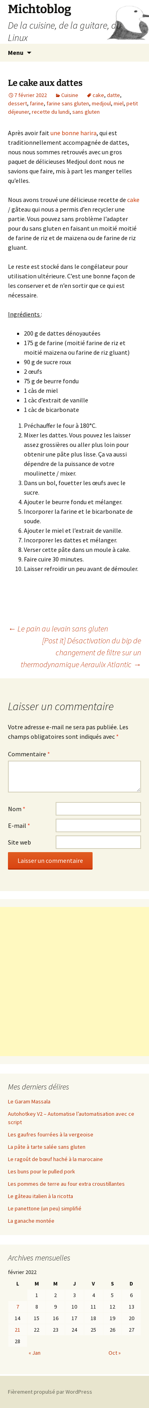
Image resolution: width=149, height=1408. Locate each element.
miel (119, 103)
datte (113, 95)
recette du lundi (51, 111)
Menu (15, 52)
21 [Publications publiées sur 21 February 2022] (17, 1329)
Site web (19, 842)
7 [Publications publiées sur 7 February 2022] (17, 1306)
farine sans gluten (67, 103)
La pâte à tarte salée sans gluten (46, 1146)
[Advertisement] (74, 981)
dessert (17, 103)
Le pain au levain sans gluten (58, 628)
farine (37, 103)
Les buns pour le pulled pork (41, 1171)
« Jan (35, 1352)
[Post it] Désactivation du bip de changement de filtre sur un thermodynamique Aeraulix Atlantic (81, 652)
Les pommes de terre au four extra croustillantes (66, 1183)
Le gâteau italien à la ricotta (40, 1196)
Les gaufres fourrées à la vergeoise (50, 1134)
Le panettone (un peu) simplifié (44, 1208)
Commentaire (29, 754)
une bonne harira (73, 133)
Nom (16, 809)
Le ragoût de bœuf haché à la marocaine (55, 1159)
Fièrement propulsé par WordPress (50, 1391)
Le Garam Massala (29, 1101)
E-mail (19, 825)
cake (98, 95)
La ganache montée (31, 1220)
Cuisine (69, 95)
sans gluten (86, 111)
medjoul (101, 103)
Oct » (114, 1352)
